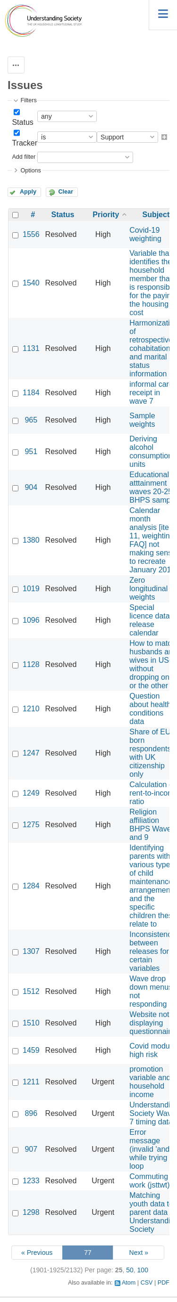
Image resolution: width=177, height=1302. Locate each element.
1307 (31, 951)
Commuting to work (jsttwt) (153, 1180)
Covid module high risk (152, 1050)
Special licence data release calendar (149, 620)
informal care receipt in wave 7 (151, 392)
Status (22, 122)
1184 (31, 393)
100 (142, 1270)
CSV (147, 1282)
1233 (31, 1181)
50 (130, 1270)
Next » (138, 1252)
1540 (31, 283)
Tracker (24, 143)
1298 (31, 1212)
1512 (31, 991)
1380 (31, 540)
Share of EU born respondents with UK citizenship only (150, 753)
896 (31, 1113)
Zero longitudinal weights (148, 588)
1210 (31, 709)
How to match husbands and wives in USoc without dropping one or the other (153, 664)
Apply (28, 191)
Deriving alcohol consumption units (150, 451)
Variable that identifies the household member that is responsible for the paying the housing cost (152, 283)
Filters (28, 100)
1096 (31, 620)
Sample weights (142, 420)
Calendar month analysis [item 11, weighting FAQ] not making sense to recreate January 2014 (152, 540)
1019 (31, 589)
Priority (106, 215)
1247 (31, 753)
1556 (31, 234)
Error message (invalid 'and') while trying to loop (152, 1149)
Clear (65, 191)
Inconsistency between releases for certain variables (152, 951)
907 (31, 1149)
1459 (31, 1050)
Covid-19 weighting (145, 234)
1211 (31, 1082)
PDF (163, 1282)
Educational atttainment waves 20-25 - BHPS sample (153, 487)
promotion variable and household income (149, 1082)
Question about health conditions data (150, 708)
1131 (31, 348)
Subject (155, 215)
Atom (128, 1282)
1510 (31, 1023)
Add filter (23, 157)
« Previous (36, 1252)
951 (31, 452)
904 (31, 487)
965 (31, 420)
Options (30, 170)
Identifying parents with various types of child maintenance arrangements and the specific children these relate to (153, 886)
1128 (31, 664)
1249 (31, 793)
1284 (31, 886)
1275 (31, 825)
